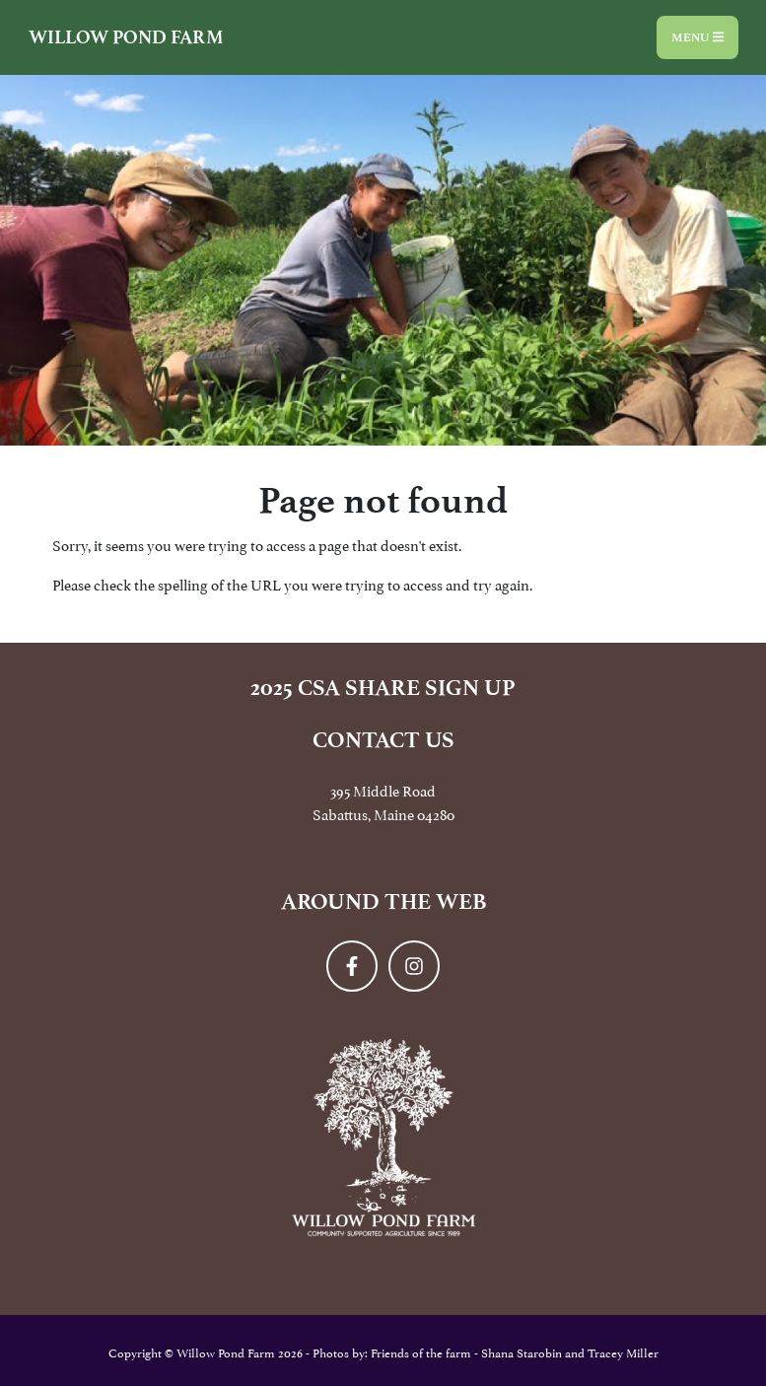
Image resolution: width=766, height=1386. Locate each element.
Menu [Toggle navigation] (697, 37)
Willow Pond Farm (126, 37)
